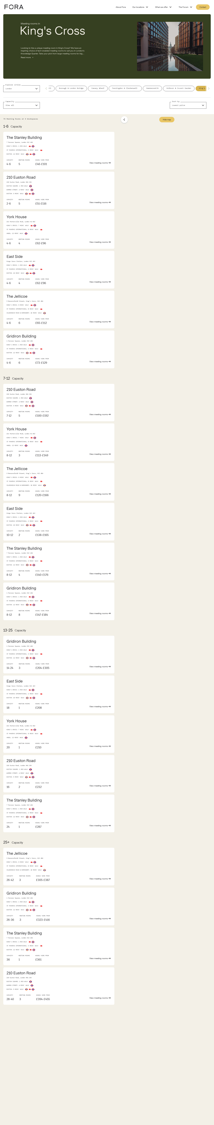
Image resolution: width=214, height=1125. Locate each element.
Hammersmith (152, 88)
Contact (203, 7)
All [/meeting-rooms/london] (49, 88)
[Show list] (124, 119)
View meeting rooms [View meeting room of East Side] (100, 282)
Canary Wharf (97, 88)
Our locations (140, 7)
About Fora (121, 7)
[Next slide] (208, 88)
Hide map (167, 119)
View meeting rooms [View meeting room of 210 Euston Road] (100, 202)
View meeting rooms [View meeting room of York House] (100, 242)
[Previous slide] (47, 88)
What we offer (163, 7)
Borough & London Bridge (71, 88)
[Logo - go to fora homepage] (13, 7)
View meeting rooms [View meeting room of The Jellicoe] (100, 321)
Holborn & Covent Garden (179, 88)
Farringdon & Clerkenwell (125, 88)
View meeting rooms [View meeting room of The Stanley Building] (100, 162)
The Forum (186, 7)
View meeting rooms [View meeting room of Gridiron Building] (100, 361)
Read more (27, 57)
